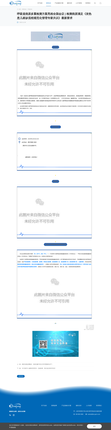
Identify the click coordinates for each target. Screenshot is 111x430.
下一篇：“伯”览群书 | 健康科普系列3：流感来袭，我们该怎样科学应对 (36, 368)
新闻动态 (48, 3)
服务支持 (69, 3)
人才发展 (89, 405)
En (95, 3)
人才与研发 (79, 3)
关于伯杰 (39, 3)
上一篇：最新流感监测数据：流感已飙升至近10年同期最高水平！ (35, 364)
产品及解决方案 (59, 3)
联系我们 (88, 3)
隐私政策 (13, 427)
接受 (94, 426)
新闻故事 (54, 405)
